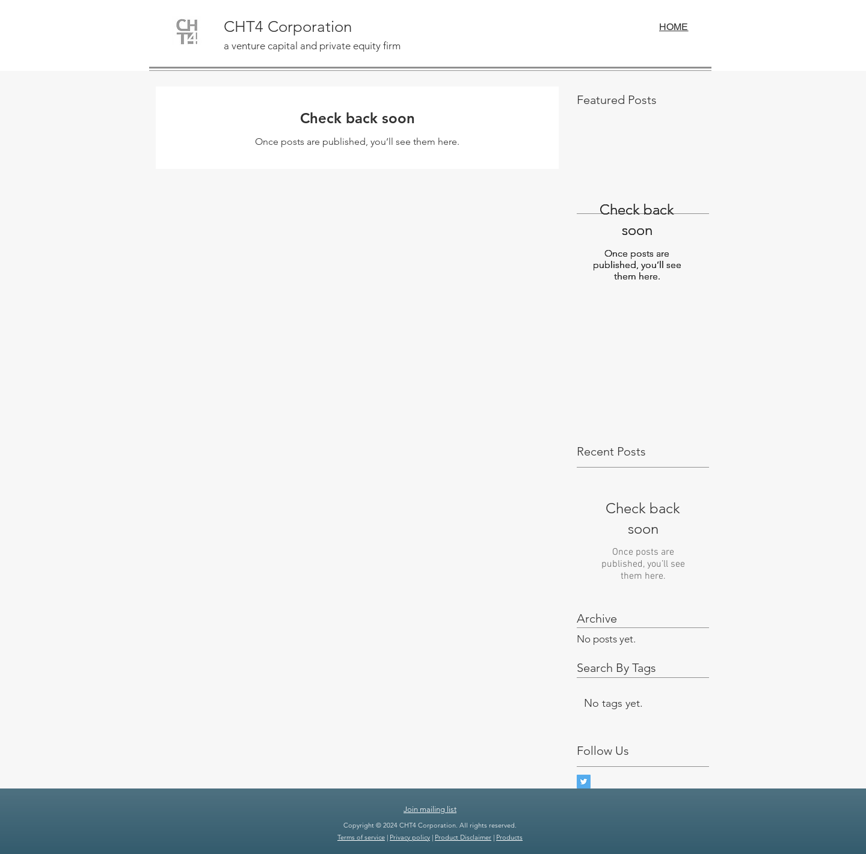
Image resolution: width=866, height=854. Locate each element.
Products (509, 837)
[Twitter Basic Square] (584, 781)
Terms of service (361, 837)
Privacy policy (410, 837)
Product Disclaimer (463, 837)
